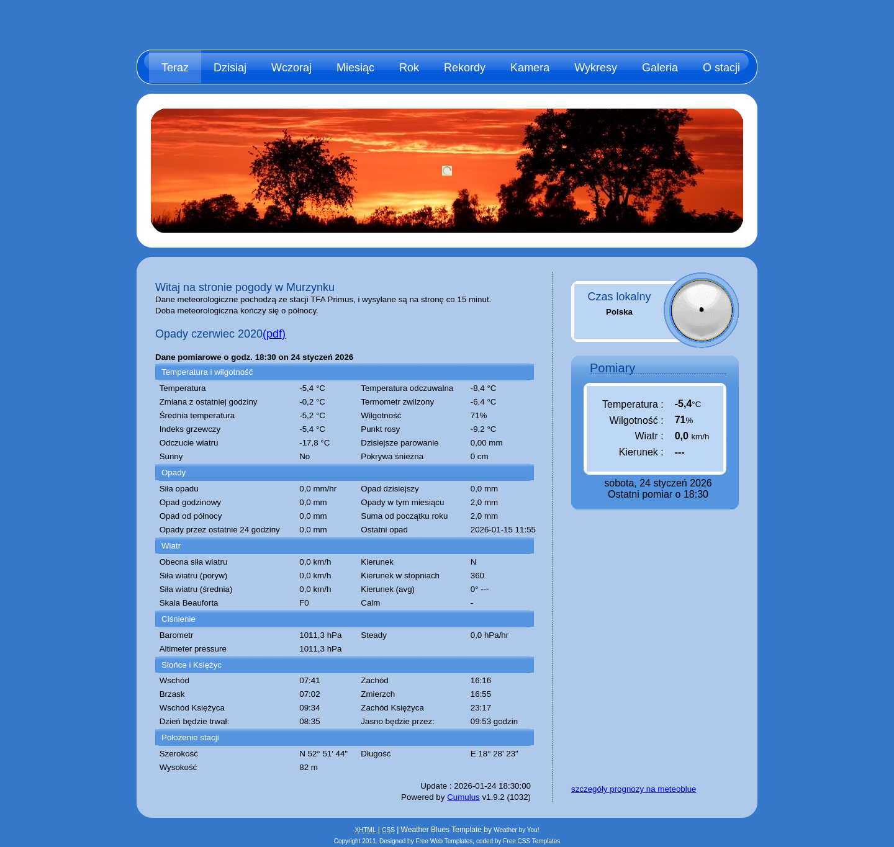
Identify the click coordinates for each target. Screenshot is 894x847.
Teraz (175, 67)
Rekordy (464, 67)
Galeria (660, 67)
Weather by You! (516, 830)
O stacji (721, 67)
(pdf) (274, 334)
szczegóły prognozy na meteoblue (634, 789)
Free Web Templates (443, 841)
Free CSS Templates (531, 841)
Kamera (529, 67)
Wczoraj (291, 67)
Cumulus (463, 797)
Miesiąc (355, 67)
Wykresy (595, 67)
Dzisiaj (230, 67)
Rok (409, 67)
